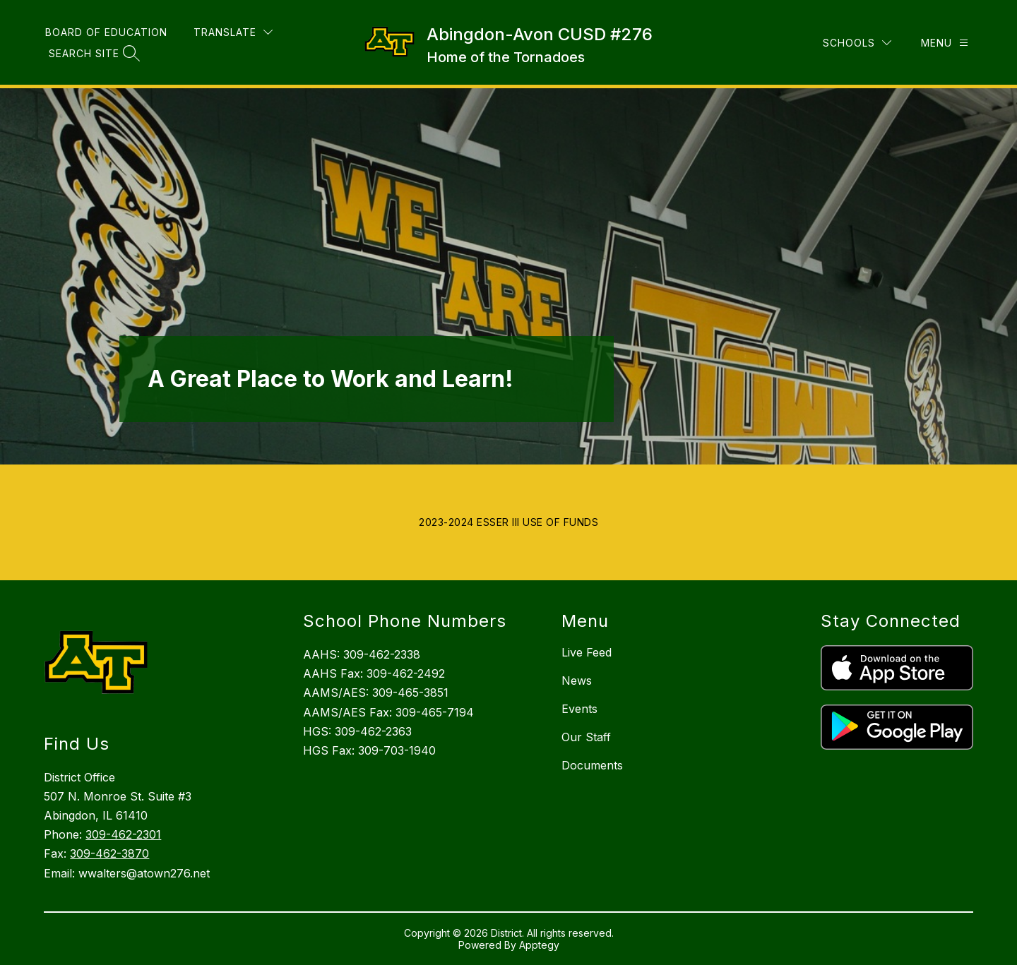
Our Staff (586, 737)
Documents (592, 765)
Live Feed (586, 652)
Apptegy (539, 945)
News (576, 680)
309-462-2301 (123, 834)
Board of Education (106, 32)
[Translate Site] (233, 32)
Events (579, 709)
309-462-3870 (109, 853)
